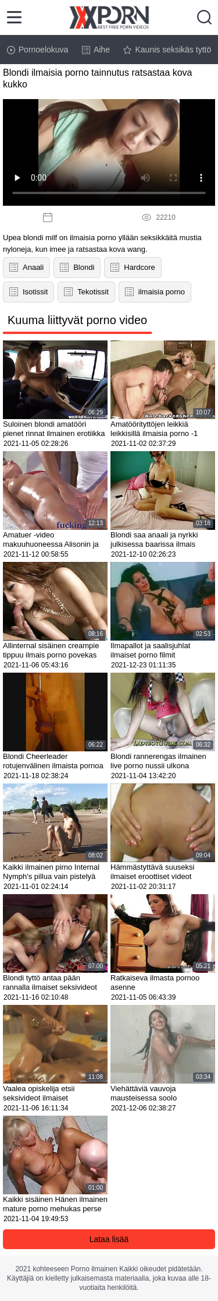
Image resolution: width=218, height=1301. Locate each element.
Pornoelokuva (38, 49)
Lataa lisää (109, 1239)
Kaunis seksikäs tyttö (167, 49)
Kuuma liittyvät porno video (77, 320)
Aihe (96, 49)
